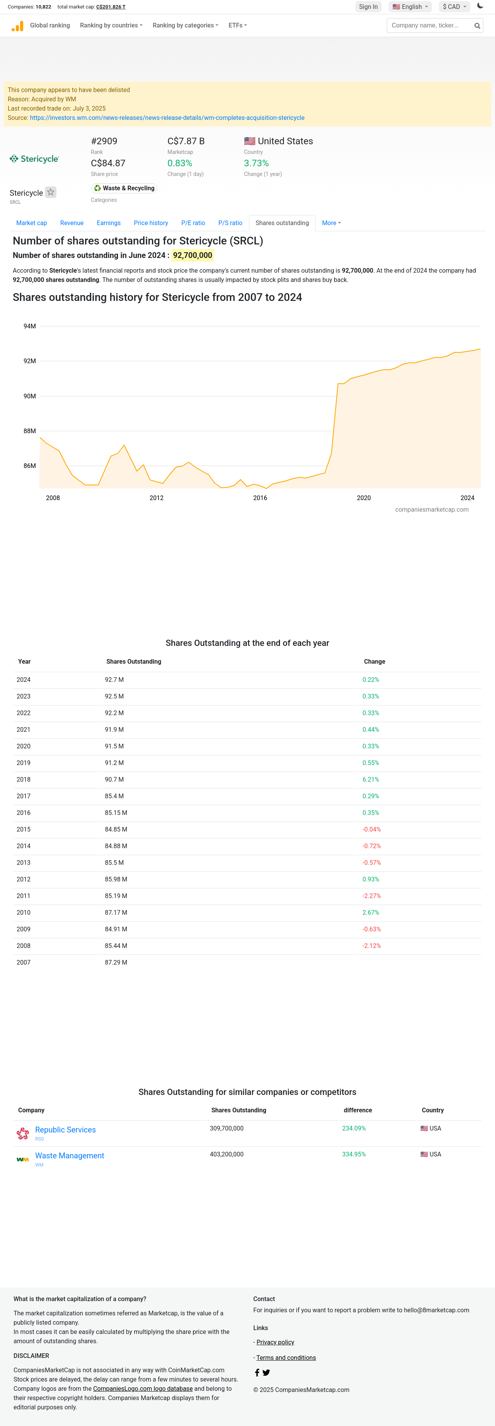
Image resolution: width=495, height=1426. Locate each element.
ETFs (235, 25)
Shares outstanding (282, 223)
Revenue (72, 223)
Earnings (109, 223)
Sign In (368, 6)
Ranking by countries (109, 25)
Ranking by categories (183, 25)
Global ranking (50, 25)
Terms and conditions (286, 1357)
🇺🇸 (408, 6)
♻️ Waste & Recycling (124, 188)
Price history (151, 223)
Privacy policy (275, 1342)
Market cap (31, 223)
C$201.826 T (110, 7)
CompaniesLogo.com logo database (143, 1388)
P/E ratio (193, 223)
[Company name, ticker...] (435, 25)
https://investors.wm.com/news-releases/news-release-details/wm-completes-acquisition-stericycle (167, 117)
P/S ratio (230, 223)
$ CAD (452, 6)
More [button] (329, 223)
